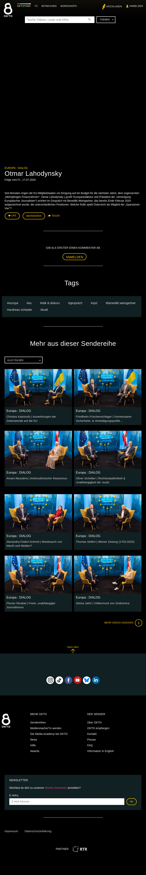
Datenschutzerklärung (38, 827)
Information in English (100, 747)
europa (13, 302)
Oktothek (25, 6)
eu (30, 302)
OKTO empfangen (98, 724)
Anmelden (74, 256)
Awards (34, 747)
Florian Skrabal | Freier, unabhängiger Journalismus (38, 601)
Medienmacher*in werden (45, 724)
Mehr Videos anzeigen (122, 618)
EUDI (45, 309)
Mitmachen (50, 6)
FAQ (90, 741)
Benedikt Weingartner (121, 302)
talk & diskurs (51, 302)
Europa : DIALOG (16, 167)
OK (131, 797)
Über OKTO (94, 718)
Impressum (11, 827)
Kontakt (92, 730)
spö (94, 302)
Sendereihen (38, 718)
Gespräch (76, 302)
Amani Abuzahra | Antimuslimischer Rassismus (35, 477)
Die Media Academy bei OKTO (49, 730)
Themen (106, 19)
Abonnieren (34, 215)
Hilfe (33, 741)
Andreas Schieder (20, 309)
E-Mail (14, 791)
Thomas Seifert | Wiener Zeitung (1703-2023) (103, 540)
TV (37, 6)
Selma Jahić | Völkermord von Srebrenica (101, 601)
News (33, 735)
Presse (91, 735)
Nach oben (73, 646)
